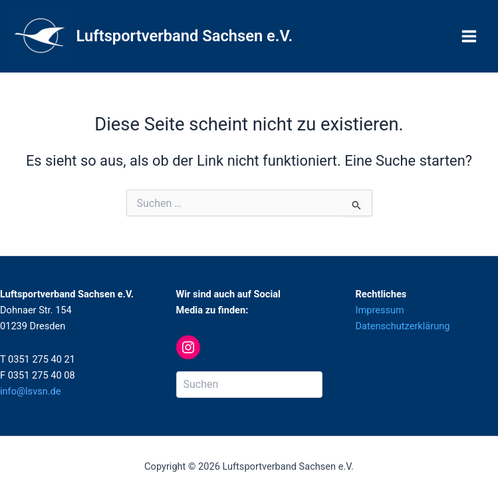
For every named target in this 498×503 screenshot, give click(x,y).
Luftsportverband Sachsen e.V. (184, 36)
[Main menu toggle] (469, 36)
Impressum (380, 310)
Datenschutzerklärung (403, 326)
